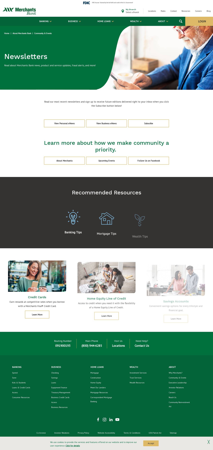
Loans (53, 382)
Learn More (40, 320)
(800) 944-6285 (92, 346)
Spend (15, 373)
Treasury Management (60, 392)
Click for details (73, 445)
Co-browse (41, 432)
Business (73, 21)
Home (6, 33)
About (161, 21)
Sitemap (173, 432)
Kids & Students (19, 382)
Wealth (134, 21)
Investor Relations (176, 387)
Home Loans (104, 21)
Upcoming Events (106, 160)
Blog (209, 11)
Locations (152, 11)
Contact (173, 11)
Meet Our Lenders (98, 387)
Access (15, 392)
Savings (54, 377)
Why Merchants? (175, 373)
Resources (186, 11)
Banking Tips (73, 237)
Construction (95, 377)
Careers (198, 11)
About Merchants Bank (22, 33)
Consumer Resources (21, 397)
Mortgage (94, 373)
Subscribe (154, 124)
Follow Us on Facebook (148, 160)
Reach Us (172, 397)
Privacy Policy (83, 432)
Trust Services (136, 377)
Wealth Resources (137, 382)
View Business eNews (106, 123)
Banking (44, 21)
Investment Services (138, 373)
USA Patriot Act (155, 432)
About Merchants (64, 160)
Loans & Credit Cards (21, 387)
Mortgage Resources (99, 392)
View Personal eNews (64, 123)
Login (202, 21)
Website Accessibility (106, 432)
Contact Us (142, 346)
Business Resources (59, 407)
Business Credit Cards (60, 397)
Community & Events (43, 33)
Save (14, 377)
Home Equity (95, 382)
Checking (55, 373)
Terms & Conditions (132, 432)
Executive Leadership (178, 382)
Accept (151, 443)
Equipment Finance (59, 387)
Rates (163, 11)
